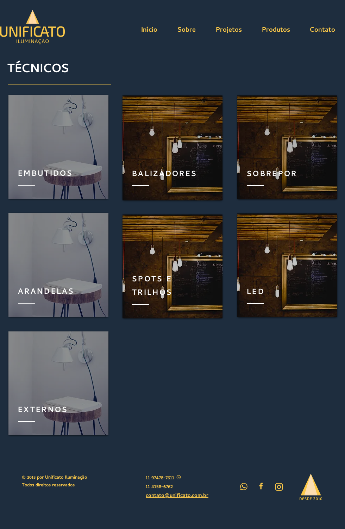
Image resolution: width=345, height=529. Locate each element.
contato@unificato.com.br (177, 496)
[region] (58, 147)
